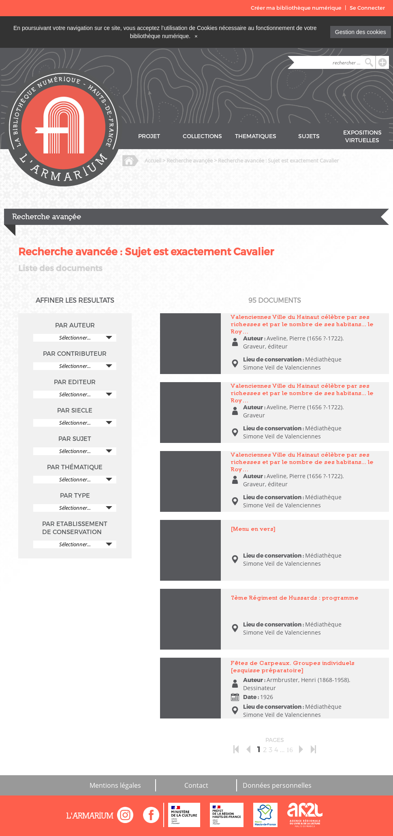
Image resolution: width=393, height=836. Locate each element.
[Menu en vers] (253, 528)
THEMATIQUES (255, 136)
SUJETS (309, 136)
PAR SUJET (74, 439)
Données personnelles (277, 785)
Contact (196, 785)
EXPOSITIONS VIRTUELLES (362, 136)
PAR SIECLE (74, 410)
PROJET (149, 136)
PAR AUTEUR (75, 325)
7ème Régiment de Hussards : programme (295, 597)
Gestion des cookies (360, 32)
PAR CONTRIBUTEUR (75, 354)
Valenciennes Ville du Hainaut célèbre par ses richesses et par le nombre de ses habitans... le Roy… (302, 324)
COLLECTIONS (202, 136)
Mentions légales (115, 785)
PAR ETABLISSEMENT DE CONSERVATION (74, 528)
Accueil (153, 160)
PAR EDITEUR (75, 382)
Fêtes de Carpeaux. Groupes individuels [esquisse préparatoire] (293, 666)
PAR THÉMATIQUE (75, 467)
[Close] (196, 36)
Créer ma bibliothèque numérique (296, 7)
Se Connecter (367, 7)
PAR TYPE (75, 496)
